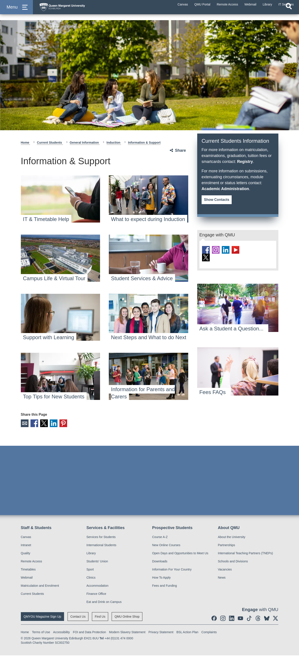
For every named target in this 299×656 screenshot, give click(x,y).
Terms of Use (41, 633)
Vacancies (225, 570)
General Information (85, 142)
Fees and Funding (164, 586)
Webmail (27, 578)
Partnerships (226, 545)
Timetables (28, 570)
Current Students (50, 142)
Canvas (26, 537)
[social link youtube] (241, 250)
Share (180, 150)
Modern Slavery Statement (127, 633)
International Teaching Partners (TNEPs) (245, 554)
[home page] (79, 10)
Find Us (100, 617)
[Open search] (289, 14)
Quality (25, 554)
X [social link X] (47, 423)
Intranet (26, 545)
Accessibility (61, 633)
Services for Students (101, 537)
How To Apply (161, 578)
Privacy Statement (161, 633)
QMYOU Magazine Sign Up (42, 617)
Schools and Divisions (233, 562)
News (222, 578)
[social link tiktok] (253, 250)
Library (91, 554)
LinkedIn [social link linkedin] (58, 423)
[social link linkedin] (229, 250)
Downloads (159, 562)
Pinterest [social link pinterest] (69, 423)
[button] (16, 11)
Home (25, 142)
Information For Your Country (172, 570)
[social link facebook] (206, 250)
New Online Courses (166, 545)
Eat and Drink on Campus (104, 602)
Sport (90, 570)
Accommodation (97, 586)
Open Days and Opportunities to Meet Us (180, 554)
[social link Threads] (264, 250)
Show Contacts (216, 199)
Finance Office (96, 594)
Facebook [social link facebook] (36, 423)
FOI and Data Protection (89, 633)
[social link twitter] (218, 258)
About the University (231, 537)
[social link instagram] (218, 250)
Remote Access (31, 562)
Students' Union (97, 562)
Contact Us (78, 617)
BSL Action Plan (187, 633)
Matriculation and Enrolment (40, 586)
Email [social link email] (25, 423)
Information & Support (144, 142)
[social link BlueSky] (206, 258)
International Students (101, 545)
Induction (114, 142)
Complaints (209, 633)
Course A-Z (160, 537)
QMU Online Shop (127, 617)
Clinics (90, 578)
